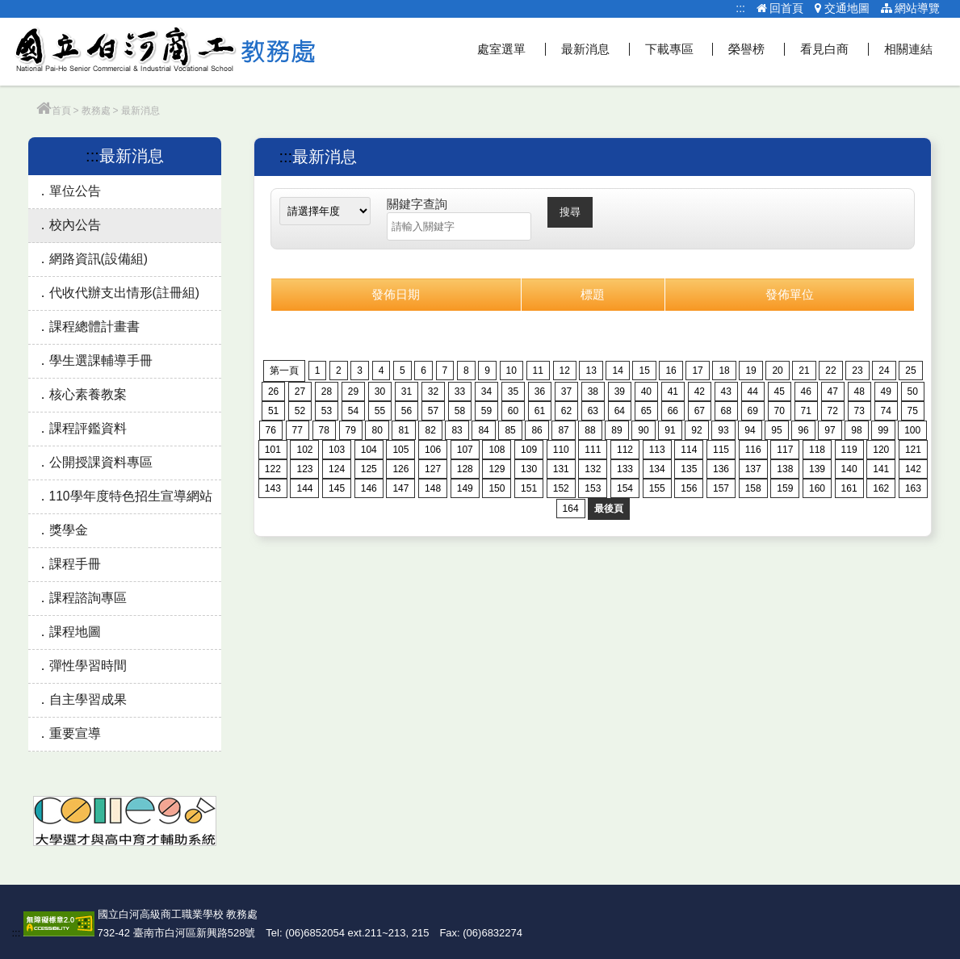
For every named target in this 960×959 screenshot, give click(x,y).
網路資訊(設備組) (98, 259)
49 (886, 391)
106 (433, 449)
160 (817, 488)
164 (571, 508)
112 (625, 449)
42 (699, 391)
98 (856, 430)
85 (510, 430)
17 (697, 370)
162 (881, 488)
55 (380, 411)
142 (913, 469)
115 (721, 449)
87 (563, 430)
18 (724, 370)
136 (721, 469)
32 (433, 391)
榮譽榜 (746, 49)
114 (689, 449)
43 (726, 391)
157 (721, 488)
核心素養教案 (88, 394)
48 (859, 391)
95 (776, 430)
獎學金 (68, 530)
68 (726, 411)
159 (785, 488)
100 (912, 430)
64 (619, 411)
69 (753, 411)
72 (833, 411)
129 (496, 469)
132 (593, 469)
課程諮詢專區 (88, 598)
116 (753, 449)
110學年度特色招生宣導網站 (130, 496)
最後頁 (608, 508)
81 (403, 430)
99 (883, 430)
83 (456, 430)
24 (883, 370)
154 (625, 488)
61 (539, 411)
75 (913, 411)
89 (616, 430)
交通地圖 (842, 8)
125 (369, 469)
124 (337, 469)
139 (817, 469)
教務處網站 (165, 51)
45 (779, 391)
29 (353, 391)
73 (859, 411)
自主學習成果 (88, 699)
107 (465, 449)
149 (465, 488)
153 (593, 488)
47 (833, 391)
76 (271, 430)
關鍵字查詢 (417, 204)
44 (753, 391)
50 (913, 391)
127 (433, 469)
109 (529, 449)
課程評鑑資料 (88, 428)
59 (486, 411)
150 (496, 488)
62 (566, 411)
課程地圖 (75, 632)
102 (304, 449)
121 (913, 449)
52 (300, 411)
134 (657, 469)
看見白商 (824, 49)
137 (753, 469)
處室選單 (501, 49)
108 (496, 449)
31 (406, 391)
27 (300, 391)
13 (590, 370)
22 (830, 370)
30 (380, 391)
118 (817, 449)
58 (460, 411)
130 (529, 469)
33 (460, 391)
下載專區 (669, 49)
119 (849, 449)
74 (886, 411)
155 (657, 488)
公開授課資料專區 (101, 462)
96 (803, 430)
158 (753, 488)
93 (723, 430)
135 (689, 469)
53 (326, 411)
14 (617, 370)
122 (273, 469)
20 (777, 370)
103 (337, 449)
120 (881, 449)
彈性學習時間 (88, 665)
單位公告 (75, 191)
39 (619, 391)
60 (513, 411)
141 (881, 469)
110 (561, 449)
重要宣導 (75, 733)
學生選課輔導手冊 (101, 360)
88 (590, 430)
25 (910, 370)
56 (406, 411)
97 (829, 430)
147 (400, 488)
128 (465, 469)
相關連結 (908, 49)
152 (561, 488)
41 (673, 391)
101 (273, 449)
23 (857, 370)
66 (673, 411)
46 (806, 391)
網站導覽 (911, 8)
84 (483, 430)
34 (486, 391)
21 (804, 370)
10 (511, 370)
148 (433, 488)
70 (779, 411)
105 (400, 449)
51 (273, 411)
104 (369, 449)
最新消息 (585, 49)
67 (699, 411)
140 (849, 469)
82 (430, 430)
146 (369, 488)
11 (538, 370)
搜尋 (570, 212)
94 (749, 430)
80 (376, 430)
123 (304, 469)
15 (644, 370)
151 (529, 488)
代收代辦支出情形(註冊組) (124, 292)
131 (561, 469)
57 (433, 411)
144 (304, 488)
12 (565, 370)
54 (353, 411)
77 (297, 430)
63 (593, 411)
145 (337, 488)
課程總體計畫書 (94, 326)
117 (785, 449)
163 (913, 488)
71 (806, 411)
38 (593, 391)
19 (750, 370)
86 (536, 430)
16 (670, 370)
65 (646, 411)
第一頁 (284, 370)
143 (273, 488)
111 (593, 449)
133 (625, 469)
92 (696, 430)
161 (849, 488)
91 (669, 430)
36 (539, 391)
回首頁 (780, 8)
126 (400, 469)
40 (646, 391)
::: (740, 8)
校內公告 (75, 225)
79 (351, 430)
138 (785, 469)
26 (273, 391)
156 (689, 488)
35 (513, 391)
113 (657, 449)
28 (326, 391)
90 (643, 430)
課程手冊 (75, 564)
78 (324, 430)
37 (566, 391)
